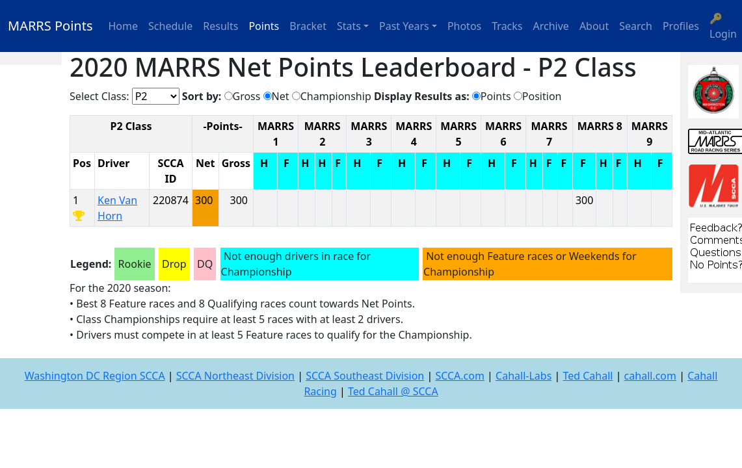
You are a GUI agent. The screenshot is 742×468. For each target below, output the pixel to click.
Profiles (681, 26)
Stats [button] (349, 26)
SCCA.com (459, 376)
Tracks (507, 26)
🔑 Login (723, 26)
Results (220, 26)
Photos (464, 26)
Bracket (307, 26)
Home (124, 26)
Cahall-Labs (523, 376)
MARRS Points (50, 25)
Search (635, 26)
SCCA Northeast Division (235, 376)
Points (263, 26)
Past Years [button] (404, 26)
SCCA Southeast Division (365, 376)
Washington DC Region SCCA (95, 376)
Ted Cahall (588, 376)
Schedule (170, 26)
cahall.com (650, 376)
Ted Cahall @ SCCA (393, 391)
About (594, 26)
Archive (551, 26)
